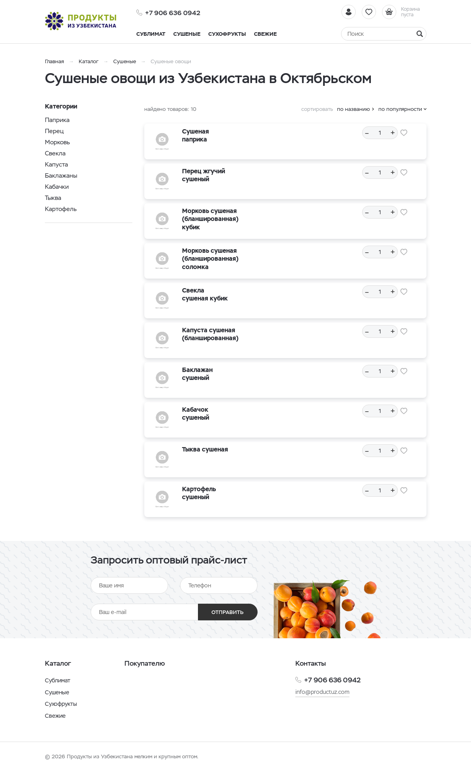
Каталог (89, 61)
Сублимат (57, 680)
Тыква (53, 197)
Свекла (55, 153)
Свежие (55, 715)
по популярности (400, 109)
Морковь (57, 142)
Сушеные (124, 61)
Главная (54, 61)
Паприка (57, 120)
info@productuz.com (322, 691)
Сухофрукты (61, 703)
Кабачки (57, 186)
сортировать (317, 109)
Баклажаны (61, 175)
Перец (54, 131)
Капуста (56, 164)
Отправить (227, 612)
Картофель (61, 209)
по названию (353, 109)
